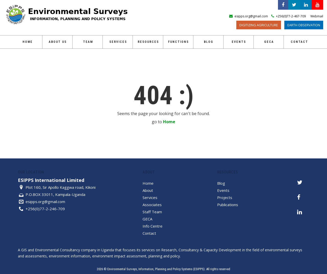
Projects (224, 197)
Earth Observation (303, 25)
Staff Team (152, 211)
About (148, 190)
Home (27, 42)
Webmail (316, 16)
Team (88, 42)
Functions (178, 42)
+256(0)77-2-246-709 (45, 208)
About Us (58, 42)
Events (239, 42)
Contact (299, 42)
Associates (152, 204)
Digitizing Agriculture (258, 25)
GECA (269, 42)
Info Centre (152, 226)
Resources (148, 42)
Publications (227, 204)
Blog (208, 42)
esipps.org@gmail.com (45, 201)
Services (118, 42)
